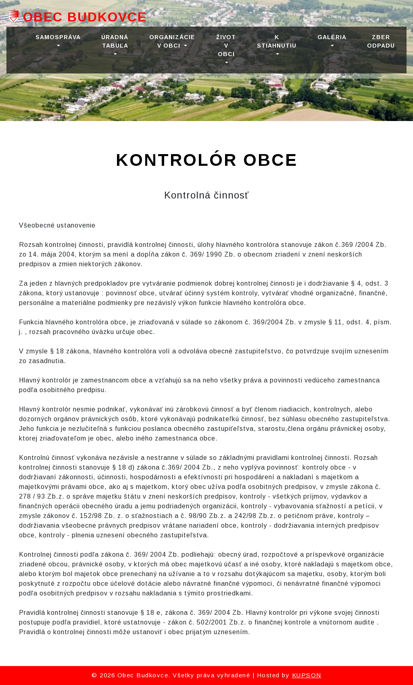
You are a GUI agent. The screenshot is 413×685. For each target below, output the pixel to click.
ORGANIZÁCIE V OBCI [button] (172, 41)
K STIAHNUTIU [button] (276, 41)
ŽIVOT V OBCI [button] (226, 45)
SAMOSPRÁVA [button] (57, 37)
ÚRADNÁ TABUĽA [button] (114, 41)
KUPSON (306, 675)
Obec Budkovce (85, 17)
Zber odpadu (381, 41)
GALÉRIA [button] (331, 37)
